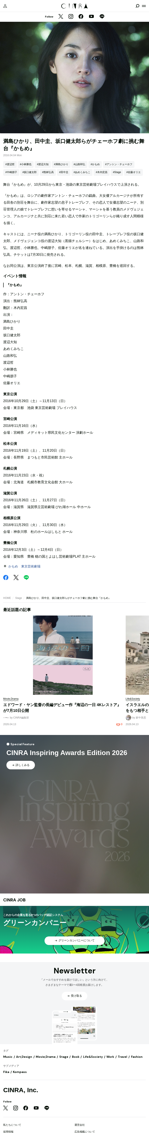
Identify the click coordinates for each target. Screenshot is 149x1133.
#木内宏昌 (101, 172)
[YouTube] (91, 17)
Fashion (137, 1056)
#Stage (117, 172)
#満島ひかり (61, 164)
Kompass (20, 1071)
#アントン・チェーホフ (118, 164)
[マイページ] (5, 6)
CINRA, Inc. (20, 1089)
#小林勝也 (26, 164)
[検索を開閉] (137, 6)
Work (110, 1056)
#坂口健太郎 (29, 172)
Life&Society (93, 1056)
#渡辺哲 (10, 164)
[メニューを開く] (144, 6)
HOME (7, 598)
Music (7, 1056)
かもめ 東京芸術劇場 (24, 566)
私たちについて (12, 1124)
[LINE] (102, 17)
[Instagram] (71, 17)
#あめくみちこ (82, 172)
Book (75, 1056)
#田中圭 (63, 172)
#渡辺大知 (43, 164)
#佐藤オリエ (133, 172)
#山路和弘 (79, 164)
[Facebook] (81, 17)
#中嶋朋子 (11, 172)
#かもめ (95, 164)
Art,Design (24, 1056)
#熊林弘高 (48, 172)
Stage (18, 598)
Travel (122, 1056)
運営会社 (79, 1124)
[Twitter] (60, 17)
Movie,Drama (45, 1056)
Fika (6, 1071)
